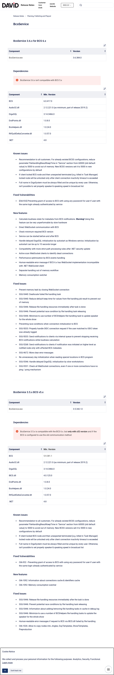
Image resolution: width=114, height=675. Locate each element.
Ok (5, 671)
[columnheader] (40, 51)
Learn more (7, 662)
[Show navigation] (108, 669)
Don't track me (16, 671)
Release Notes (27, 5)
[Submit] (81, 5)
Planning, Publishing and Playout (39, 16)
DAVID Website (53, 5)
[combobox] (96, 5)
